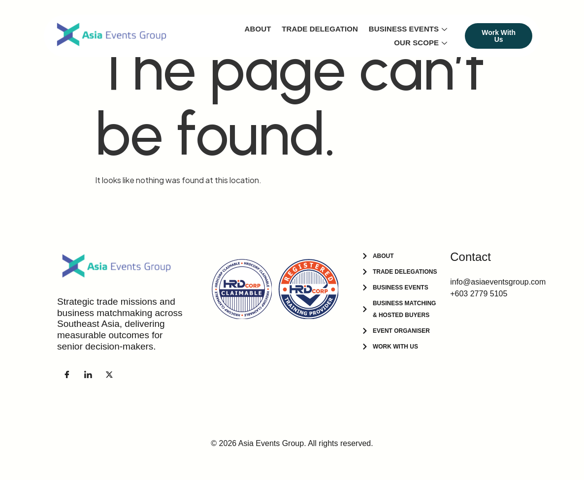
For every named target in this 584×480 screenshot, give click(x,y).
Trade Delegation (321, 29)
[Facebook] (67, 374)
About (259, 29)
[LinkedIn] (88, 374)
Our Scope (421, 42)
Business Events (408, 29)
